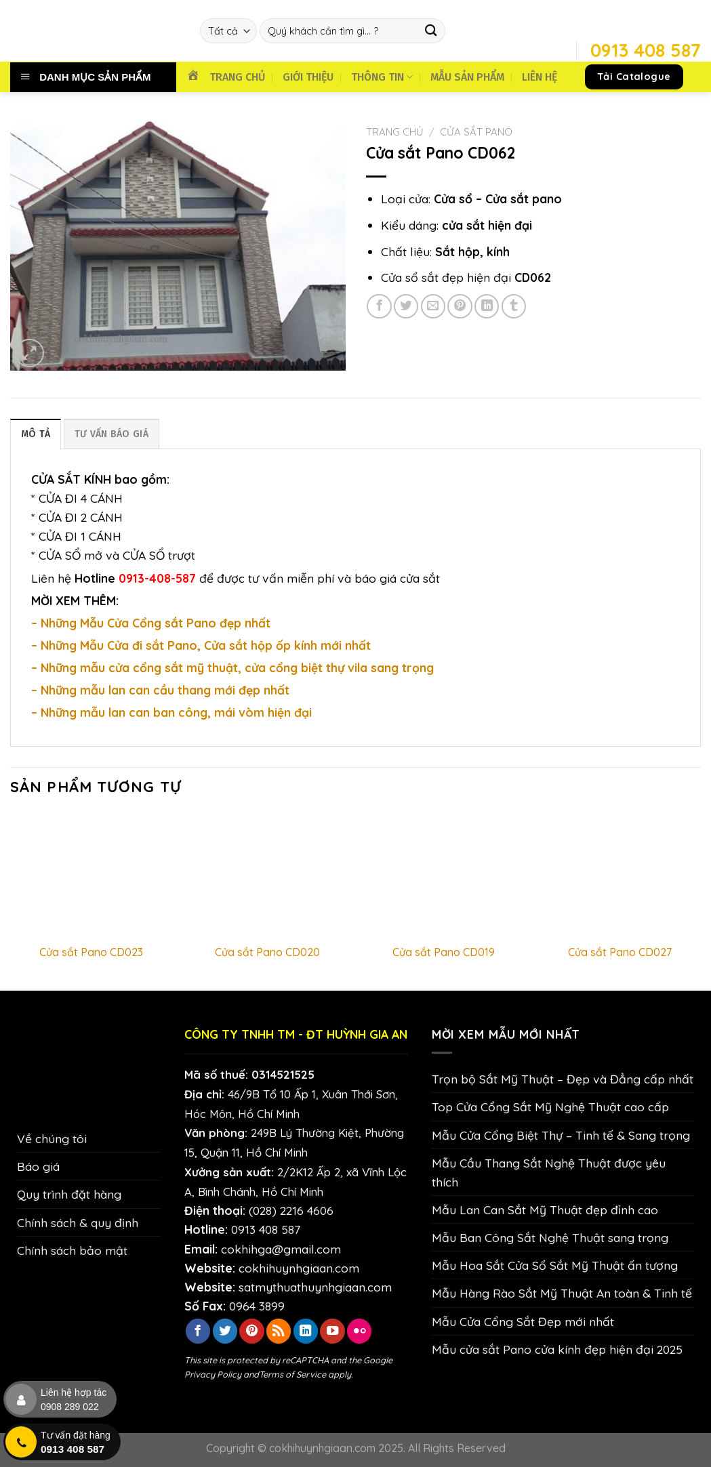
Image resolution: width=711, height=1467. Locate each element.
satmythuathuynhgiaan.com (315, 1286)
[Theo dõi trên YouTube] (332, 1331)
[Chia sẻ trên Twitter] (406, 306)
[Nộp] (431, 30)
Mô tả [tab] (35, 434)
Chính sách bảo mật (72, 1250)
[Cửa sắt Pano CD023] (91, 874)
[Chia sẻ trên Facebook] (379, 306)
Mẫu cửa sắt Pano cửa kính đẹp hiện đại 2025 (557, 1349)
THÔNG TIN (382, 76)
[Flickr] (359, 1331)
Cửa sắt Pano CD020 (267, 952)
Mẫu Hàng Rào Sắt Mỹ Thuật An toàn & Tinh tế (562, 1292)
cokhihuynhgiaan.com (299, 1267)
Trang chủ (395, 131)
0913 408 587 (265, 1229)
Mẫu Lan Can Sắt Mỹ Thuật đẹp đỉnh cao (545, 1209)
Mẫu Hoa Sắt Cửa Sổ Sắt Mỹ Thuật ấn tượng (555, 1265)
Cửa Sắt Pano (476, 131)
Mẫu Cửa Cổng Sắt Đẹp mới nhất (523, 1321)
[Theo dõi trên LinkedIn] (305, 1331)
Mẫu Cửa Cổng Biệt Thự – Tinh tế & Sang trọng (561, 1135)
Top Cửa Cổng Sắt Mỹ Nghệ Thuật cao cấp (550, 1106)
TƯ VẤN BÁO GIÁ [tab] (111, 434)
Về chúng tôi (52, 1138)
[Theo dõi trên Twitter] (225, 1331)
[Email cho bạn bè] (433, 306)
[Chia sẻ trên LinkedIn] (486, 306)
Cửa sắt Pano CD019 (443, 952)
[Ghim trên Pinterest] (459, 306)
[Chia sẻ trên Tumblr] (514, 306)
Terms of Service (292, 1374)
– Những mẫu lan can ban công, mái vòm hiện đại (171, 712)
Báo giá (38, 1166)
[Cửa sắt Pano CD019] (443, 874)
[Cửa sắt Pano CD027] (619, 874)
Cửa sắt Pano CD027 (620, 952)
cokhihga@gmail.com (281, 1248)
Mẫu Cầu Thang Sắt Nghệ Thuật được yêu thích (549, 1172)
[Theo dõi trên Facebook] (198, 1331)
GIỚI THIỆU (308, 76)
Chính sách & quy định (77, 1222)
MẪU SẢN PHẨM (467, 76)
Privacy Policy (212, 1374)
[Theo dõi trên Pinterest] (251, 1331)
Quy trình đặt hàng (69, 1193)
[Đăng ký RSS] (278, 1331)
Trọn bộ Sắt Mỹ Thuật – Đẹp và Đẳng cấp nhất (562, 1078)
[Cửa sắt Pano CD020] (267, 874)
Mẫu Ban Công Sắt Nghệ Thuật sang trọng (550, 1237)
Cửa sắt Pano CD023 (91, 952)
